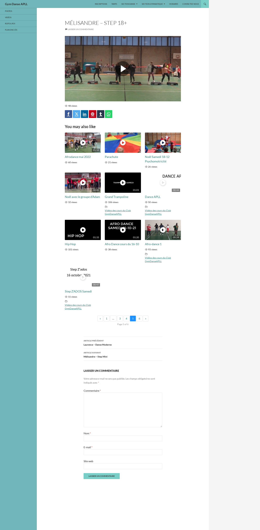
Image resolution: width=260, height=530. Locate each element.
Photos (8, 11)
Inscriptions (101, 4)
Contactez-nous (190, 4)
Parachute (111, 157)
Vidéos (8, 17)
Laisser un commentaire (81, 29)
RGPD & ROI (10, 23)
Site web (88, 461)
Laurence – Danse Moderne (123, 342)
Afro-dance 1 (153, 244)
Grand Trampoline (116, 197)
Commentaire (92, 390)
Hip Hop (70, 244)
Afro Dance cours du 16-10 (122, 244)
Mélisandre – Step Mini (123, 354)
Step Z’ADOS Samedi (78, 291)
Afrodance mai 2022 (78, 157)
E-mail (88, 447)
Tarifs (114, 4)
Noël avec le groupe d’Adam (82, 197)
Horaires (173, 4)
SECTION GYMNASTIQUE (152, 4)
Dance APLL (153, 197)
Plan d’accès (11, 30)
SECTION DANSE (128, 4)
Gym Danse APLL (16, 4)
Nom (87, 433)
